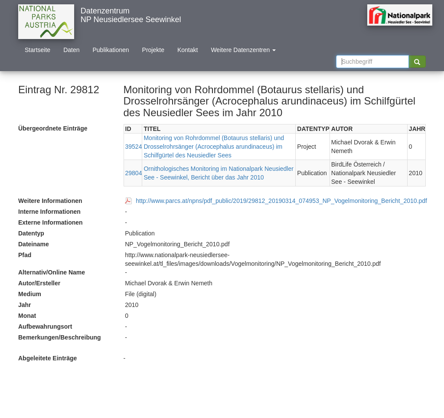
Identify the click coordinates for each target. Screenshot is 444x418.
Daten (71, 49)
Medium (29, 294)
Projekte (153, 49)
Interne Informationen (49, 211)
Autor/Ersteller (39, 283)
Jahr (24, 304)
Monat (27, 315)
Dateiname (33, 244)
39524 (133, 146)
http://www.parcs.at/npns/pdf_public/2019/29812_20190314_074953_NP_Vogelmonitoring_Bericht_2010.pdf (281, 200)
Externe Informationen (50, 222)
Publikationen (111, 49)
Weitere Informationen (50, 200)
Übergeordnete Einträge (52, 128)
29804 (133, 173)
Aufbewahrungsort (45, 326)
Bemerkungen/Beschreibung (59, 337)
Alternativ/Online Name (51, 272)
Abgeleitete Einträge (47, 358)
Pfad (24, 254)
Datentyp (31, 233)
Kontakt (187, 49)
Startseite (37, 49)
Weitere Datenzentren (243, 49)
